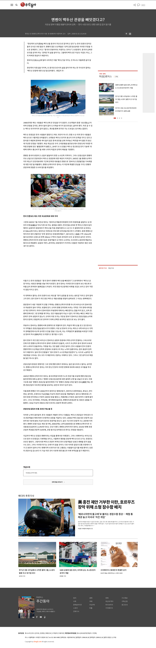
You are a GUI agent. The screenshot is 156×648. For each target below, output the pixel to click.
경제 (90, 598)
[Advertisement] (53, 263)
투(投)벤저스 (105, 76)
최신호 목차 (109, 601)
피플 (90, 608)
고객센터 (55, 633)
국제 (90, 601)
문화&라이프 (77, 605)
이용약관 (61, 633)
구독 (116, 77)
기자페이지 (109, 608)
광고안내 (125, 605)
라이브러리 (109, 605)
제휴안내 (48, 633)
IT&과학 (92, 605)
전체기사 (76, 611)
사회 (74, 601)
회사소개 (27, 633)
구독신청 (125, 601)
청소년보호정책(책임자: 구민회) (87, 633)
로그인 (143, 5)
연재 (106, 598)
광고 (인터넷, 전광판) (38, 633)
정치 (74, 598)
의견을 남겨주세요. (31, 473)
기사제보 (125, 598)
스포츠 (75, 608)
